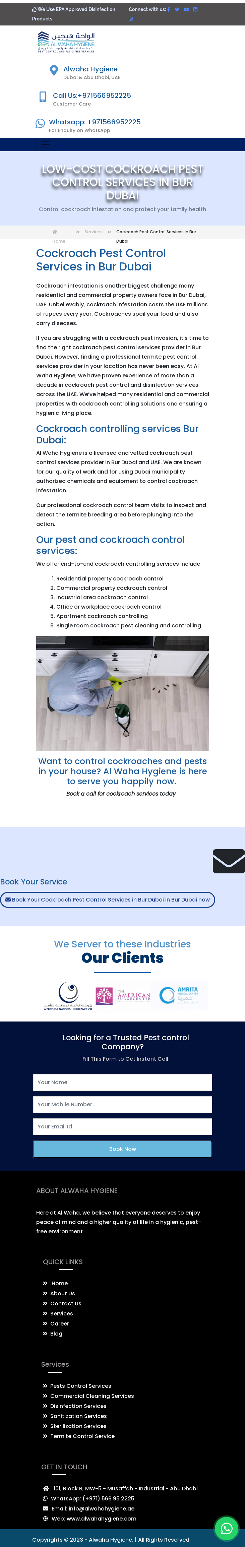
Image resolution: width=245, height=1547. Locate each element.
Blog (52, 1334)
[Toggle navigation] (45, 144)
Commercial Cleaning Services (88, 1396)
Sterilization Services (75, 1426)
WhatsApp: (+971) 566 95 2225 (92, 1498)
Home (55, 1283)
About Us (59, 1293)
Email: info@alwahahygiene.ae (93, 1508)
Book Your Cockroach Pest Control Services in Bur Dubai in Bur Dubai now (107, 900)
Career (56, 1323)
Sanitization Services (75, 1416)
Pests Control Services (77, 1386)
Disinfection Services (75, 1406)
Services (93, 232)
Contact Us (62, 1303)
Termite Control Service (79, 1436)
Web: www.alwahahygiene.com (94, 1519)
